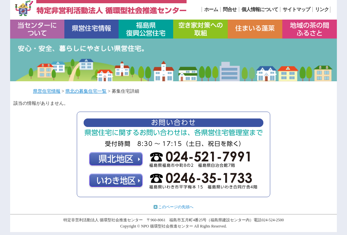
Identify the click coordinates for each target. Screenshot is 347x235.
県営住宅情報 (46, 91)
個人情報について (259, 9)
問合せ (230, 9)
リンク (322, 9)
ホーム (211, 9)
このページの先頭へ (175, 207)
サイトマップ (296, 9)
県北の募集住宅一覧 (86, 91)
